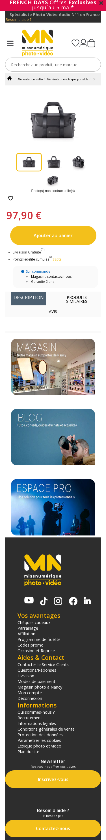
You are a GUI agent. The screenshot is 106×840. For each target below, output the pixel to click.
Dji (94, 79)
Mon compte (30, 692)
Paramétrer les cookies (39, 740)
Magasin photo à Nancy (40, 687)
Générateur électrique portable (67, 79)
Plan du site (28, 751)
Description (29, 297)
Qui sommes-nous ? (36, 712)
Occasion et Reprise (36, 650)
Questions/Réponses (37, 670)
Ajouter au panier (53, 235)
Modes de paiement (36, 681)
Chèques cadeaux (34, 622)
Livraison (26, 675)
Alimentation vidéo (30, 79)
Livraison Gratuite (28, 252)
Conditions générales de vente (46, 729)
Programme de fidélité (39, 639)
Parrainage (28, 628)
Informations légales (37, 723)
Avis (53, 311)
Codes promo (31, 645)
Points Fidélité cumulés (31, 259)
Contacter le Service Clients (43, 664)
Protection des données (40, 734)
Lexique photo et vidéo (39, 746)
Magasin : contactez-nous (51, 276)
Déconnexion (30, 698)
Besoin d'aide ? (18, 19)
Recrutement (30, 717)
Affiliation (26, 633)
